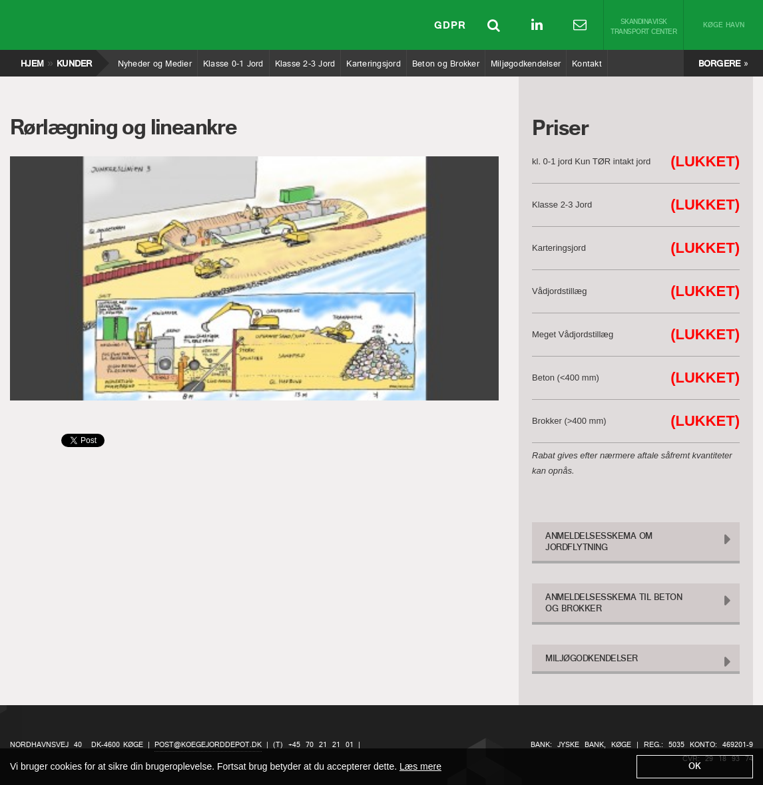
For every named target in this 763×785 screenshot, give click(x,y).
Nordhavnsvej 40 (46, 745)
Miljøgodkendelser (525, 60)
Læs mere (420, 766)
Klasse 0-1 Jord (233, 60)
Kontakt (586, 60)
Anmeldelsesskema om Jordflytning (598, 542)
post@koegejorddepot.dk (208, 745)
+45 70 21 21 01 (321, 745)
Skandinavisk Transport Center (643, 27)
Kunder (74, 60)
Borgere (719, 64)
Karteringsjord (373, 60)
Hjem (31, 60)
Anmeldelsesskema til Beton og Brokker (613, 603)
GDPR (450, 26)
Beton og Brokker (445, 60)
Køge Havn (723, 25)
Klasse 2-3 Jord (305, 60)
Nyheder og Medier (154, 60)
